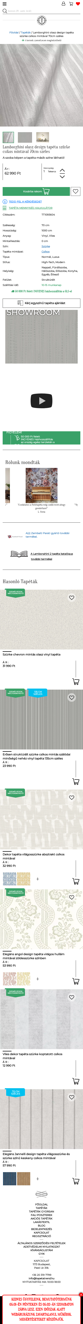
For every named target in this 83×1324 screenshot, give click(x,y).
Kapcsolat (41, 1232)
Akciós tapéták (41, 1218)
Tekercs (52, 171)
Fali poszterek (41, 1215)
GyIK (42, 1253)
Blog (41, 1225)
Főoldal (14, 32)
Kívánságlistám (41, 1250)
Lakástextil (41, 1222)
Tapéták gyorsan (41, 1211)
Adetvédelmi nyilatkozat (41, 1246)
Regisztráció (41, 1236)
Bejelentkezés (41, 1229)
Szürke (46, 246)
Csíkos (46, 251)
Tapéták (26, 32)
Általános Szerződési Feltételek (41, 1243)
